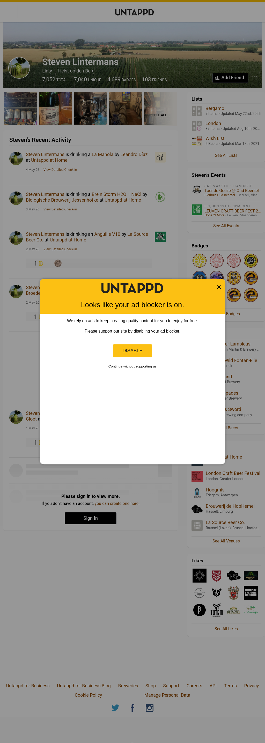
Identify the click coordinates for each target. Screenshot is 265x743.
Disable (132, 350)
